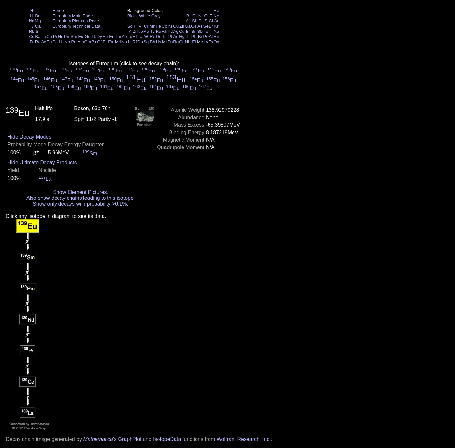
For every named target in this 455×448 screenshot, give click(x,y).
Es (105, 41)
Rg (176, 41)
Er (111, 36)
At (211, 36)
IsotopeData (167, 439)
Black (132, 15)
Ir (164, 36)
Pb (193, 36)
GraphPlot (129, 439)
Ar (216, 21)
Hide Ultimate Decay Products (42, 162)
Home (58, 10)
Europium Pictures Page (75, 21)
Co (164, 26)
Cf (99, 41)
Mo (146, 31)
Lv (206, 41)
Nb (140, 31)
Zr (135, 31)
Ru (158, 31)
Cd (181, 31)
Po (206, 36)
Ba (37, 36)
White (144, 15)
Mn (152, 26)
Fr (32, 41)
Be (37, 15)
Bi (200, 36)
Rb (31, 31)
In (188, 31)
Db (140, 41)
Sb (200, 31)
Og (216, 41)
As (200, 26)
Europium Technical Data (76, 26)
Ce (49, 36)
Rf (135, 41)
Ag (175, 31)
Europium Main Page (72, 15)
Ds (170, 41)
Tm (118, 36)
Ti (135, 26)
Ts (211, 41)
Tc (152, 31)
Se (206, 26)
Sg (146, 41)
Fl (194, 41)
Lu (129, 36)
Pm (67, 36)
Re (152, 36)
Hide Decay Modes (29, 137)
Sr (38, 31)
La (43, 36)
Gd (88, 36)
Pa (54, 41)
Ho (105, 36)
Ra (38, 41)
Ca (38, 26)
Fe (158, 26)
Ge (194, 26)
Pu (73, 41)
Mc (200, 41)
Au (175, 36)
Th (49, 41)
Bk (93, 41)
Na (31, 21)
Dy (99, 36)
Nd (61, 36)
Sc (130, 26)
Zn (181, 26)
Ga (188, 26)
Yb (124, 36)
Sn (193, 31)
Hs (158, 41)
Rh (164, 31)
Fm (111, 41)
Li (31, 15)
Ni (170, 26)
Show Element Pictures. (80, 192)
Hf (135, 36)
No (124, 41)
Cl (211, 21)
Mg (38, 21)
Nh (188, 41)
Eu (80, 36)
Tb (93, 36)
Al (188, 21)
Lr (130, 41)
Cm (87, 41)
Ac (43, 41)
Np (67, 41)
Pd (170, 31)
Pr (55, 36)
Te (206, 31)
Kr (216, 26)
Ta (140, 36)
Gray (156, 15)
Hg (181, 36)
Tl (188, 36)
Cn (181, 41)
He (216, 10)
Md (118, 41)
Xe (216, 31)
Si (194, 21)
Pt (170, 36)
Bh (152, 41)
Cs (31, 36)
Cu (176, 26)
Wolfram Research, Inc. (244, 439)
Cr (146, 26)
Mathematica (98, 439)
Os (158, 36)
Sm (74, 36)
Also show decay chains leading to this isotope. (80, 198)
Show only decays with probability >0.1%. (80, 204)
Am (81, 41)
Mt (164, 41)
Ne (216, 15)
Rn (216, 36)
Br (211, 26)
